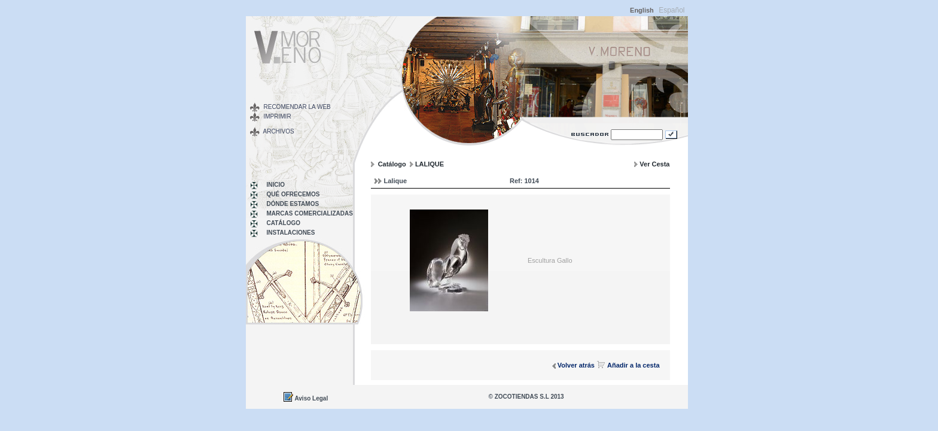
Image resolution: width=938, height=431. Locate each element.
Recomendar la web (297, 107)
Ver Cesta (654, 164)
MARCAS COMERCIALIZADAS (310, 213)
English (642, 10)
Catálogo (283, 223)
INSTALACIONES (291, 232)
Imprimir (277, 116)
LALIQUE (429, 164)
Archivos (278, 131)
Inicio (276, 184)
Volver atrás (576, 365)
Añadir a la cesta (633, 365)
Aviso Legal (311, 398)
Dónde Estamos (293, 204)
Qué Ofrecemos (293, 194)
